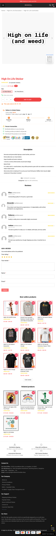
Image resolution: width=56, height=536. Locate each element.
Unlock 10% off (52, 528)
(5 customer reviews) (14, 82)
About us (4, 480)
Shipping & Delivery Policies (9, 497)
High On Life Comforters (31, 10)
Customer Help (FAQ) (7, 507)
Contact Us (5, 504)
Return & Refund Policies (8, 502)
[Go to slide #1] (23, 68)
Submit (5, 290)
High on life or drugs (9, 369)
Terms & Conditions (7, 482)
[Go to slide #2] (32, 68)
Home (3, 10)
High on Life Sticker (8, 432)
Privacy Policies (6, 484)
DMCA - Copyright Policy (8, 487)
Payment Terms (6, 500)
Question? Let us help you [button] (48, 534)
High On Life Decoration (14, 10)
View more (28, 379)
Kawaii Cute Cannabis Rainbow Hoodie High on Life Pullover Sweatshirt (27, 319)
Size (2, 89)
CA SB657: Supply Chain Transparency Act (13, 489)
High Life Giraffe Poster (9, 317)
